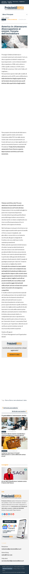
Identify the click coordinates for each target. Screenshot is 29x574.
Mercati (7, 18)
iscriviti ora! (15, 354)
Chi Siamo (4, 1)
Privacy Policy (17, 568)
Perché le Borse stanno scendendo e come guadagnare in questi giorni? (13, 434)
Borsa (7, 400)
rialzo (25, 400)
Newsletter (4, 2)
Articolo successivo (19, 411)
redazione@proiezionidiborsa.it (11, 549)
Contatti (9, 1)
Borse (11, 400)
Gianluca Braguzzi (12, 19)
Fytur (23, 572)
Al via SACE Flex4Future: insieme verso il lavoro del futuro (14, 482)
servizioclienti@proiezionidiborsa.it (13, 561)
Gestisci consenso (7, 568)
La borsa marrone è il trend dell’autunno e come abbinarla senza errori (14, 454)
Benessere (4, 451)
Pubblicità (21, 1)
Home (3, 18)
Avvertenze (15, 1)
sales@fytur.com (7, 555)
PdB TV (10, 2)
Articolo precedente (10, 408)
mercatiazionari (18, 400)
